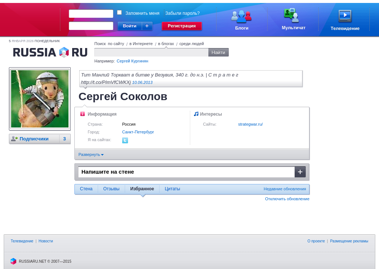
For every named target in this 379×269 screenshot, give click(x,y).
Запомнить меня (142, 13)
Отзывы (111, 188)
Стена (86, 188)
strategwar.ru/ (250, 124)
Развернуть (91, 154)
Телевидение (22, 241)
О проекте (316, 241)
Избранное (142, 188)
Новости (45, 241)
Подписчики (34, 139)
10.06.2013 (142, 82)
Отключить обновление (287, 199)
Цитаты (172, 188)
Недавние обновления (285, 189)
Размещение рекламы (349, 241)
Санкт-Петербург (138, 132)
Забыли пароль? (182, 13)
